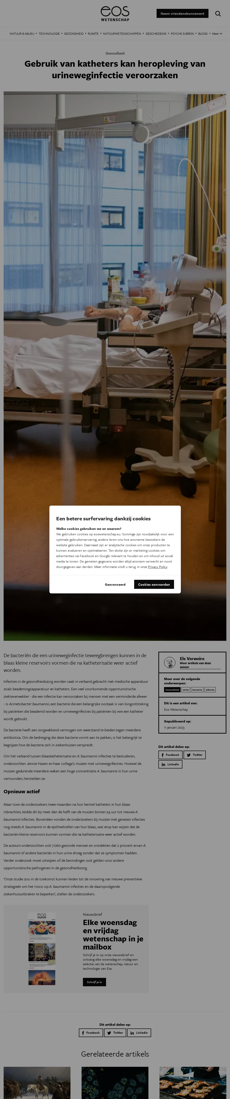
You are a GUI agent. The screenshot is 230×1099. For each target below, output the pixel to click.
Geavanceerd (115, 584)
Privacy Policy (157, 566)
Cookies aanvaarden (154, 584)
